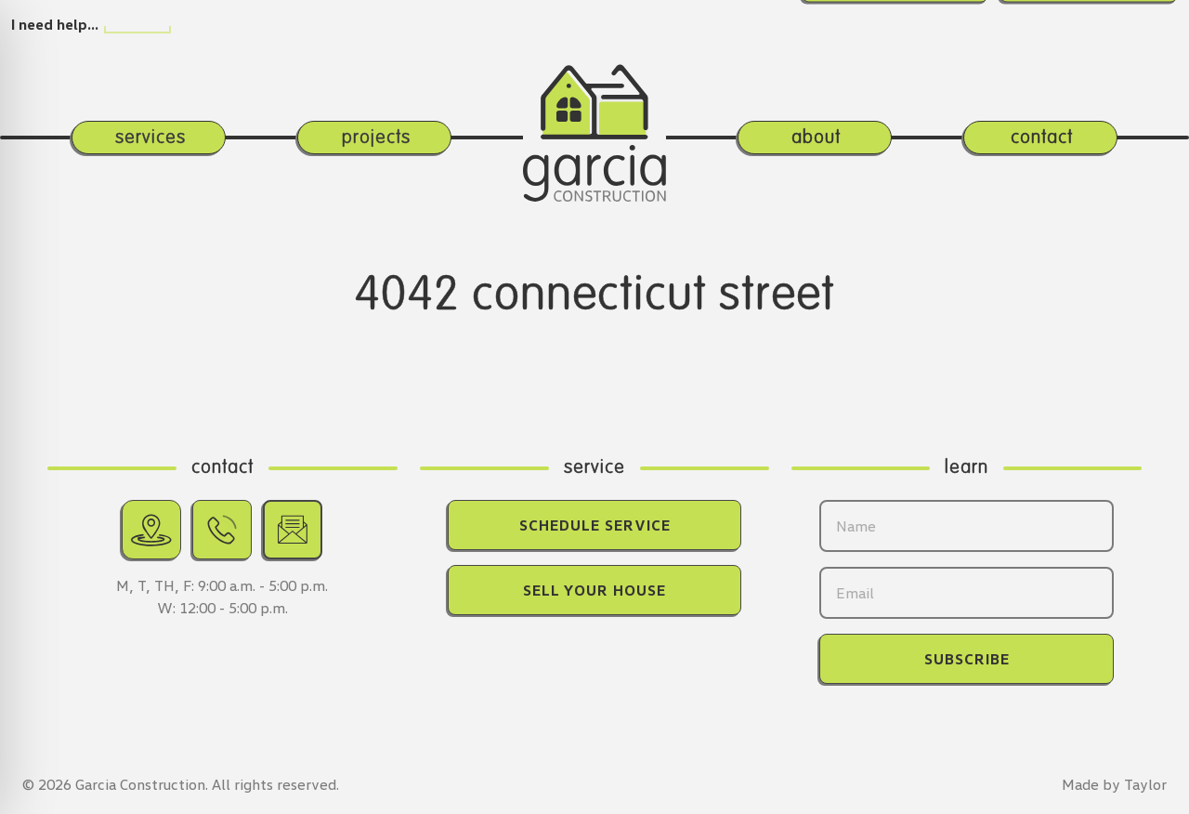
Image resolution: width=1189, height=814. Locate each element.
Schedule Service (595, 525)
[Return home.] (594, 106)
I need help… (54, 24)
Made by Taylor (1114, 784)
